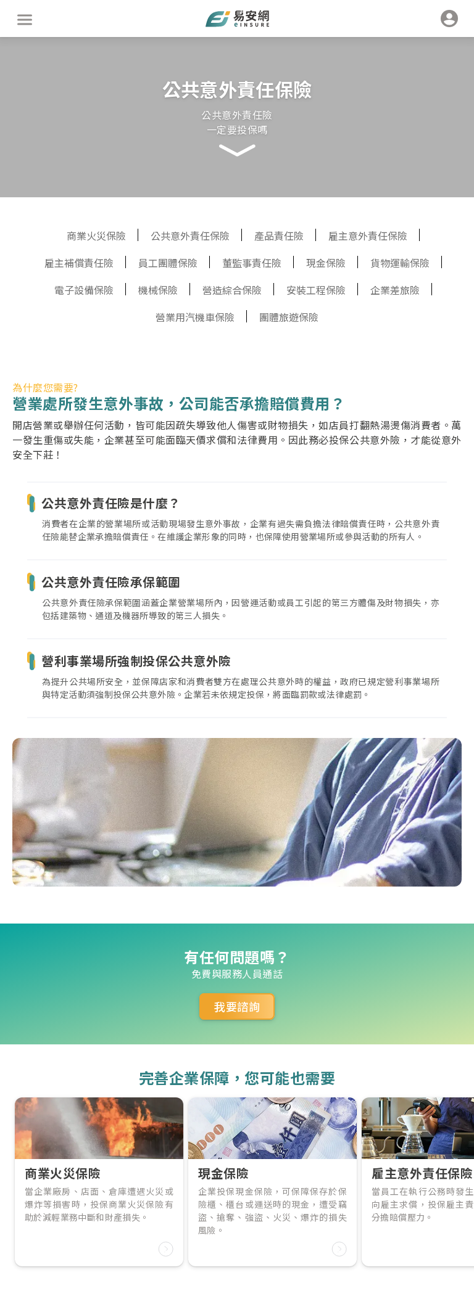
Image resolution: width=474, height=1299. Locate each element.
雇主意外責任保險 (367, 235)
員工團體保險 (168, 262)
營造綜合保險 (232, 289)
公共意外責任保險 (190, 235)
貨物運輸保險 (400, 262)
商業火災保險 (96, 235)
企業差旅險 (395, 289)
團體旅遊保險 (288, 316)
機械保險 (158, 289)
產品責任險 (279, 235)
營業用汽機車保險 (195, 316)
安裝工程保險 (316, 289)
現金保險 (326, 262)
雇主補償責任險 (79, 262)
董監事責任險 (251, 262)
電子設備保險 (84, 289)
